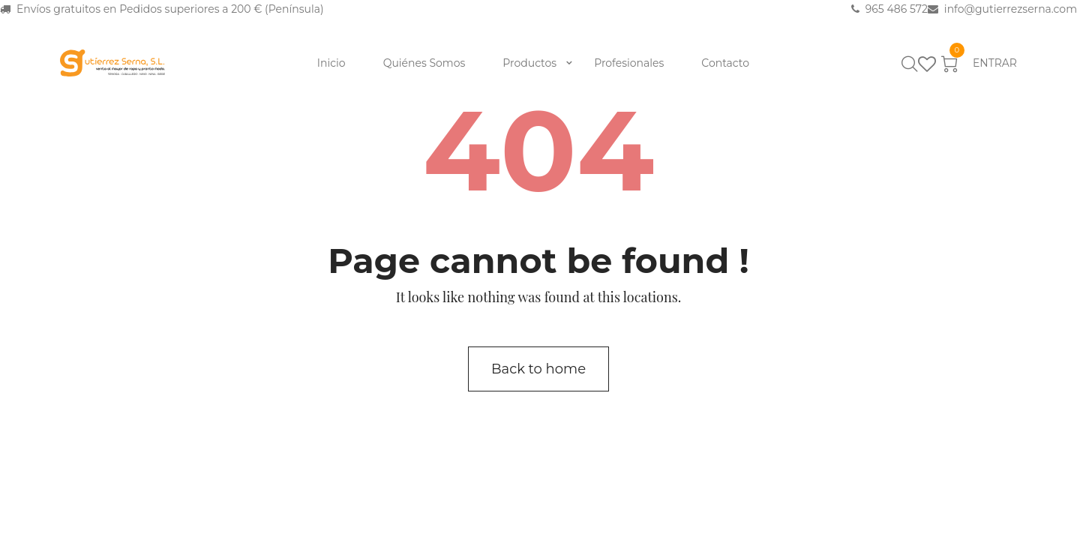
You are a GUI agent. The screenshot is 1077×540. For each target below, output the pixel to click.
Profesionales (629, 63)
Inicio (331, 63)
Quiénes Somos (424, 63)
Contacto (725, 63)
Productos (529, 63)
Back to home (538, 369)
